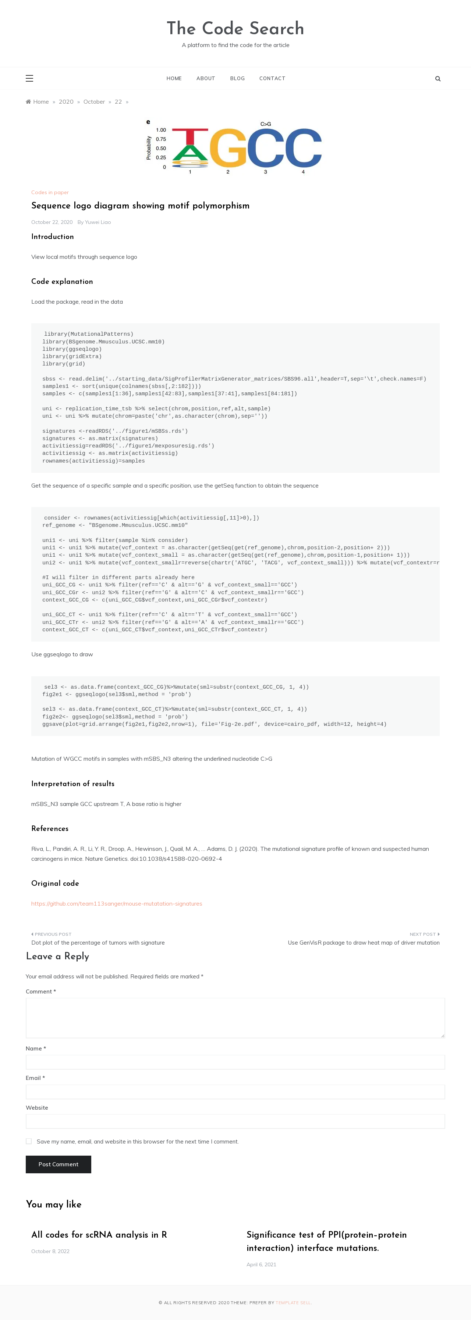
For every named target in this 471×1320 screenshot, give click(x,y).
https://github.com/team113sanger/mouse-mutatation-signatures (116, 903)
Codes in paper (50, 192)
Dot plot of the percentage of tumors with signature (98, 942)
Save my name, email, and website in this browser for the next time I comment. (138, 1141)
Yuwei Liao (98, 222)
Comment (39, 991)
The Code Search (235, 30)
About (206, 78)
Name (36, 1048)
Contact (272, 78)
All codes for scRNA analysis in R (99, 1235)
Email (35, 1077)
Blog (237, 78)
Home (174, 78)
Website (37, 1107)
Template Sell (293, 1302)
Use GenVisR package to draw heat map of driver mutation (364, 942)
